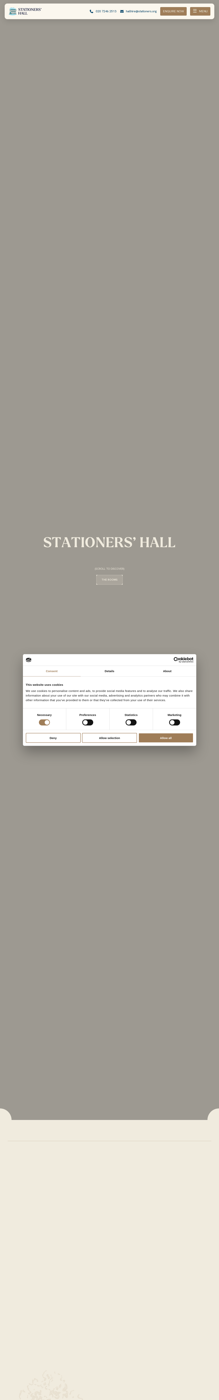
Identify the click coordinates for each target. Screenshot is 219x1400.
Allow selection (109, 737)
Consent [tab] (52, 671)
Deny (53, 737)
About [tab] (167, 671)
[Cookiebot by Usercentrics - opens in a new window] (176, 660)
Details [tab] (109, 671)
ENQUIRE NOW (173, 11)
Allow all (166, 737)
